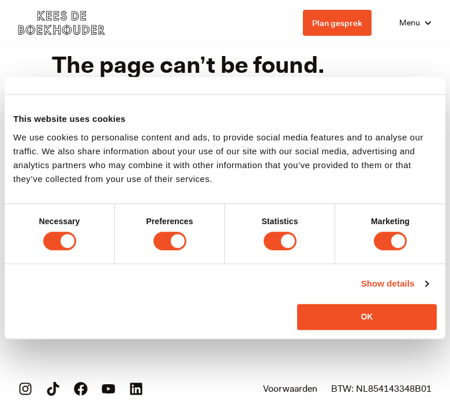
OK (367, 316)
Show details (388, 283)
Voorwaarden (290, 388)
